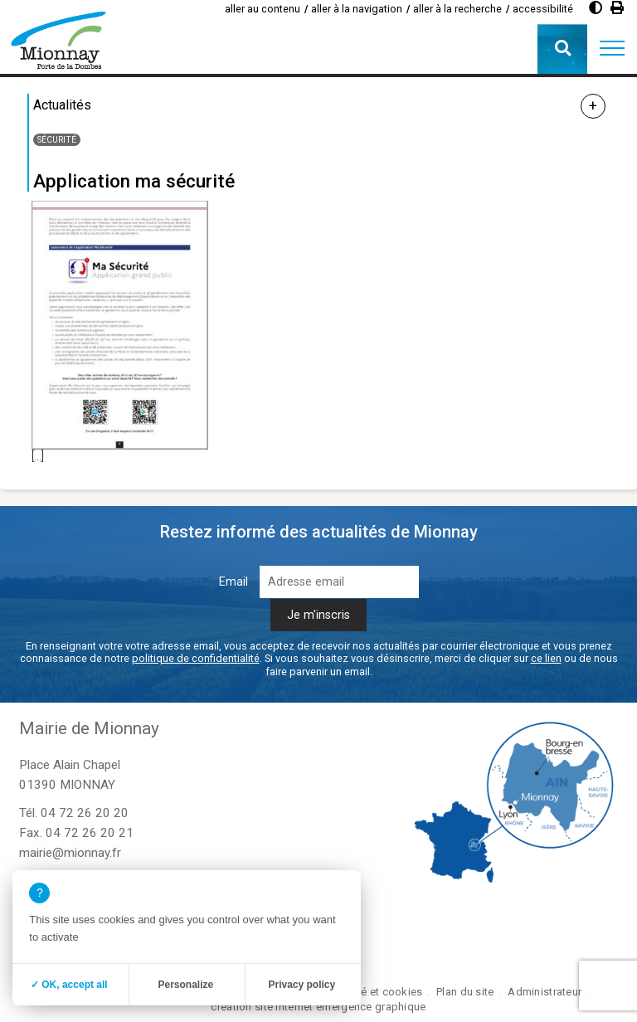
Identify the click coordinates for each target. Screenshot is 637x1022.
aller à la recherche (457, 8)
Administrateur (544, 992)
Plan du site (465, 992)
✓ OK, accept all (69, 984)
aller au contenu (262, 8)
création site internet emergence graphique (318, 1006)
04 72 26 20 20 (85, 812)
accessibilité (543, 8)
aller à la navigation (356, 8)
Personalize (185, 984)
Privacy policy (301, 984)
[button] (612, 49)
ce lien (546, 658)
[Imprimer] (617, 8)
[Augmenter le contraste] (595, 8)
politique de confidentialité (196, 658)
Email (233, 582)
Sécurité (56, 139)
